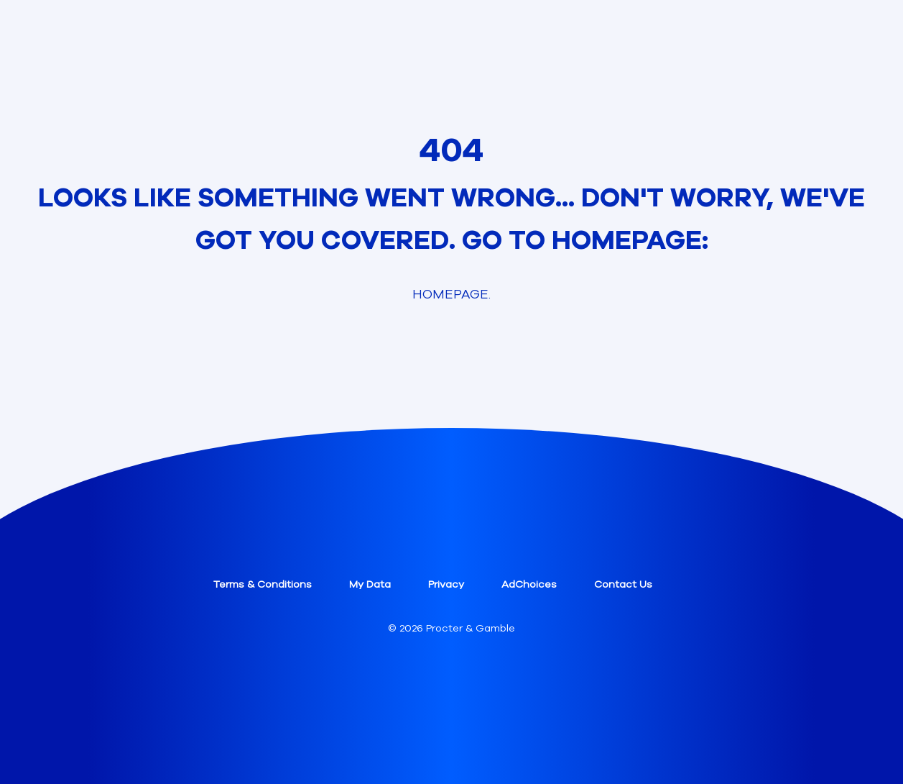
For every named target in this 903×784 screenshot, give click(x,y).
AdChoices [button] (529, 584)
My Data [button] (370, 584)
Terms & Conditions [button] (262, 584)
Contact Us (623, 584)
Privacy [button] (446, 584)
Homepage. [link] (451, 294)
